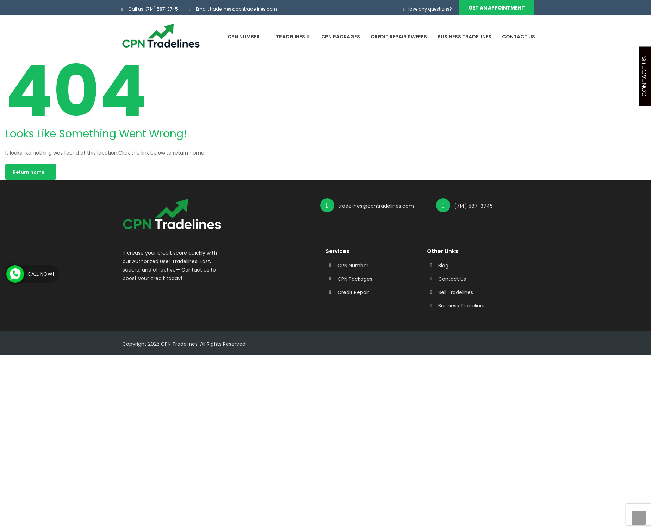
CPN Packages (340, 36)
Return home (28, 171)
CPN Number (246, 36)
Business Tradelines (464, 36)
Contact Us (518, 36)
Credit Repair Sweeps (399, 36)
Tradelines (293, 36)
